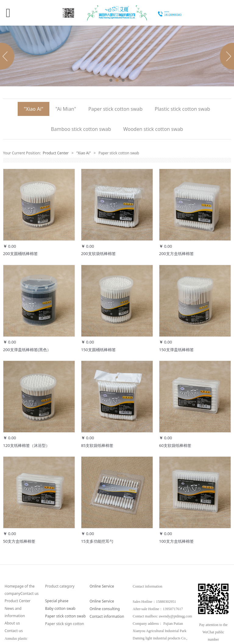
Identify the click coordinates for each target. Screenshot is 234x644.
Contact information (107, 616)
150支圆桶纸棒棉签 (98, 349)
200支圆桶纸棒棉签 (20, 253)
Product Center (56, 153)
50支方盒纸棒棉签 (19, 541)
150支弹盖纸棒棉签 (176, 349)
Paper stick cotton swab (115, 109)
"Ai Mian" (65, 109)
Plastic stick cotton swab (182, 109)
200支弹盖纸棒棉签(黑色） (27, 349)
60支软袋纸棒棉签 (175, 445)
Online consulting (105, 608)
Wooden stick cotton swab (153, 129)
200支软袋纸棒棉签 (98, 253)
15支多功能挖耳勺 (97, 541)
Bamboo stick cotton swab (81, 129)
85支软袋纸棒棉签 (97, 445)
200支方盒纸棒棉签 (176, 253)
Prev (8, 56)
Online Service (102, 586)
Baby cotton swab (60, 608)
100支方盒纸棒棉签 (176, 541)
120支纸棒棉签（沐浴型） (26, 445)
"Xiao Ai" (33, 109)
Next (226, 56)
